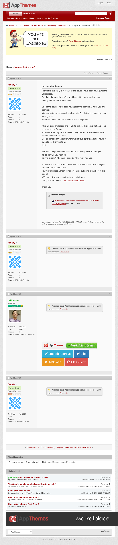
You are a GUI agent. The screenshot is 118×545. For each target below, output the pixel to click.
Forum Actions (13, 18)
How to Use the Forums (47, 18)
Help (109, 3)
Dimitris (96, 25)
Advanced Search (103, 18)
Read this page (75, 41)
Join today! (64, 252)
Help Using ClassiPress (57, 25)
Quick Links (28, 18)
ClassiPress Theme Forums (31, 25)
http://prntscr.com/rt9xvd (74, 180)
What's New (29, 13)
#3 (109, 294)
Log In (100, 3)
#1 (109, 78)
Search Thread (102, 73)
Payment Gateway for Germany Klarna (74, 447)
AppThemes (105, 531)
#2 (109, 236)
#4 (109, 378)
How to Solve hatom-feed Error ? (23, 497)
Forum (12, 25)
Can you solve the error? (24, 67)
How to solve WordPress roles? (33, 477)
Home (16, 13)
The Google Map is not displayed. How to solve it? (32, 484)
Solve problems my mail (19, 491)
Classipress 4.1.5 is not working (41, 447)
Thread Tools (88, 73)
